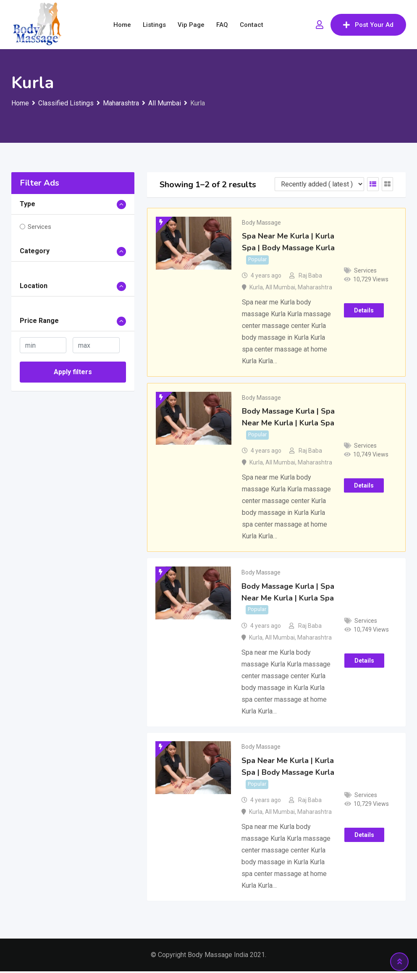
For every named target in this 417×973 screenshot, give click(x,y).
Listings (154, 25)
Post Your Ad (368, 25)
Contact (251, 25)
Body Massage (261, 222)
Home (122, 25)
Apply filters (73, 372)
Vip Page (191, 25)
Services (39, 227)
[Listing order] (319, 184)
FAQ (222, 25)
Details (364, 310)
